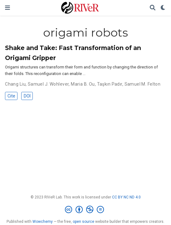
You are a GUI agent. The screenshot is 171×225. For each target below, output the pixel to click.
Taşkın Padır (109, 84)
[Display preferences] (163, 8)
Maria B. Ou (83, 84)
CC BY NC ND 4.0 (126, 197)
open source (83, 221)
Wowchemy (42, 221)
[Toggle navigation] (7, 7)
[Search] (152, 8)
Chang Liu (15, 84)
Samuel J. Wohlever (48, 84)
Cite (11, 95)
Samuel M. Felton (143, 84)
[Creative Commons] (85, 210)
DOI (27, 95)
